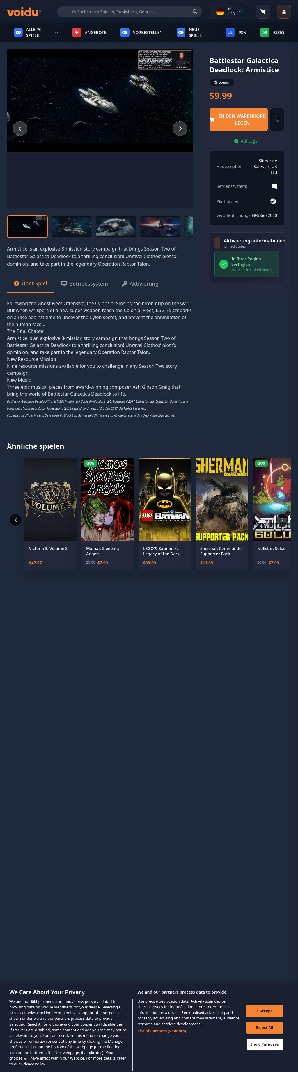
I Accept (264, 1018)
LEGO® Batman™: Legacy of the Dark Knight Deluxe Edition (164, 551)
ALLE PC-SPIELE (36, 32)
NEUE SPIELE (189, 32)
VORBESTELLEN (141, 32)
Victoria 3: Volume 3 (48, 548)
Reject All (264, 1035)
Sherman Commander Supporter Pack (221, 551)
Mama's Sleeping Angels (102, 551)
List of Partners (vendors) (161, 1038)
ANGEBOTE (89, 32)
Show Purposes (264, 1051)
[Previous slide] (20, 128)
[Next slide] (180, 128)
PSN (236, 32)
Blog (272, 32)
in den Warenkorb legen (238, 119)
